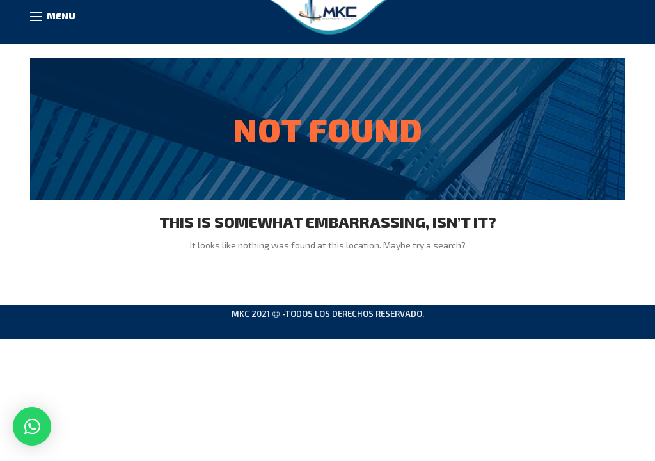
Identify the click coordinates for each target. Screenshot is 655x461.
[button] (32, 426)
